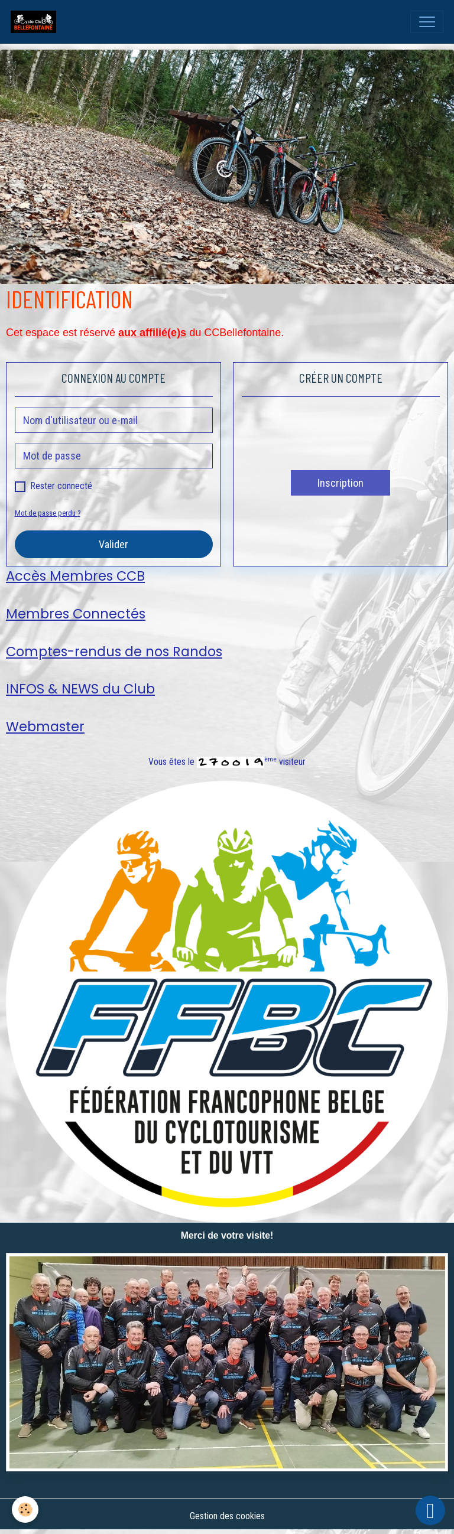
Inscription (340, 483)
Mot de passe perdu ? (47, 513)
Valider (113, 544)
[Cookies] (25, 1509)
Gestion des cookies (227, 1516)
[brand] (36, 22)
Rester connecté (61, 485)
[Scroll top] (430, 1510)
